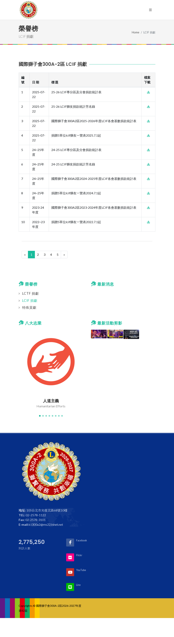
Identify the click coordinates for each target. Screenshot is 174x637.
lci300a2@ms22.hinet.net (46, 524)
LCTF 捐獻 (30, 293)
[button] (40, 416)
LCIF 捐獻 (29, 300)
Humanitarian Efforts (50, 406)
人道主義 (51, 401)
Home (135, 32)
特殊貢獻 (29, 307)
